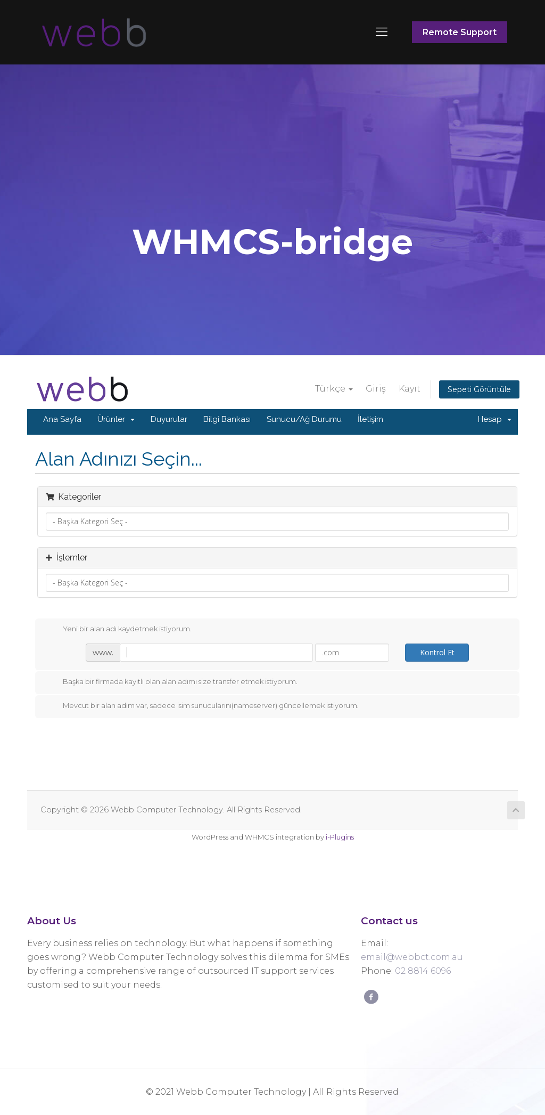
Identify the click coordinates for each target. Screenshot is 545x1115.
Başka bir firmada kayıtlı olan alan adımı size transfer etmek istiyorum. (172, 682)
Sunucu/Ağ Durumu (304, 419)
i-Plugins (340, 837)
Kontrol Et (437, 652)
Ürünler (116, 419)
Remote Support (460, 32)
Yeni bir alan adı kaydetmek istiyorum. (119, 629)
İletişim (370, 419)
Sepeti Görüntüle (479, 389)
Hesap (494, 419)
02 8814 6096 (423, 971)
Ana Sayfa (62, 419)
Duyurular (169, 419)
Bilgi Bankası (227, 419)
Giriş (376, 389)
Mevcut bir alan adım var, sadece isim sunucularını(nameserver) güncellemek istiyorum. (202, 706)
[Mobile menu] (382, 32)
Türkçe (334, 389)
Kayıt (409, 389)
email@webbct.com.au (412, 957)
